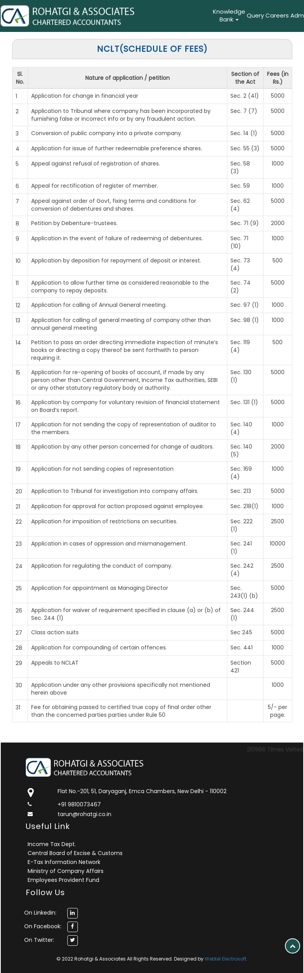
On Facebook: (43, 926)
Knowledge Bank (229, 15)
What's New (179, 15)
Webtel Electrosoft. (226, 958)
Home (108, 15)
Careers (277, 15)
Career (201, 15)
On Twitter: (39, 940)
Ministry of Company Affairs (66, 871)
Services (153, 15)
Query (255, 15)
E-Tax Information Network (64, 862)
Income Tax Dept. (52, 844)
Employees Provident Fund (63, 880)
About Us (128, 15)
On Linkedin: (40, 913)
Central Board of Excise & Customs (75, 853)
